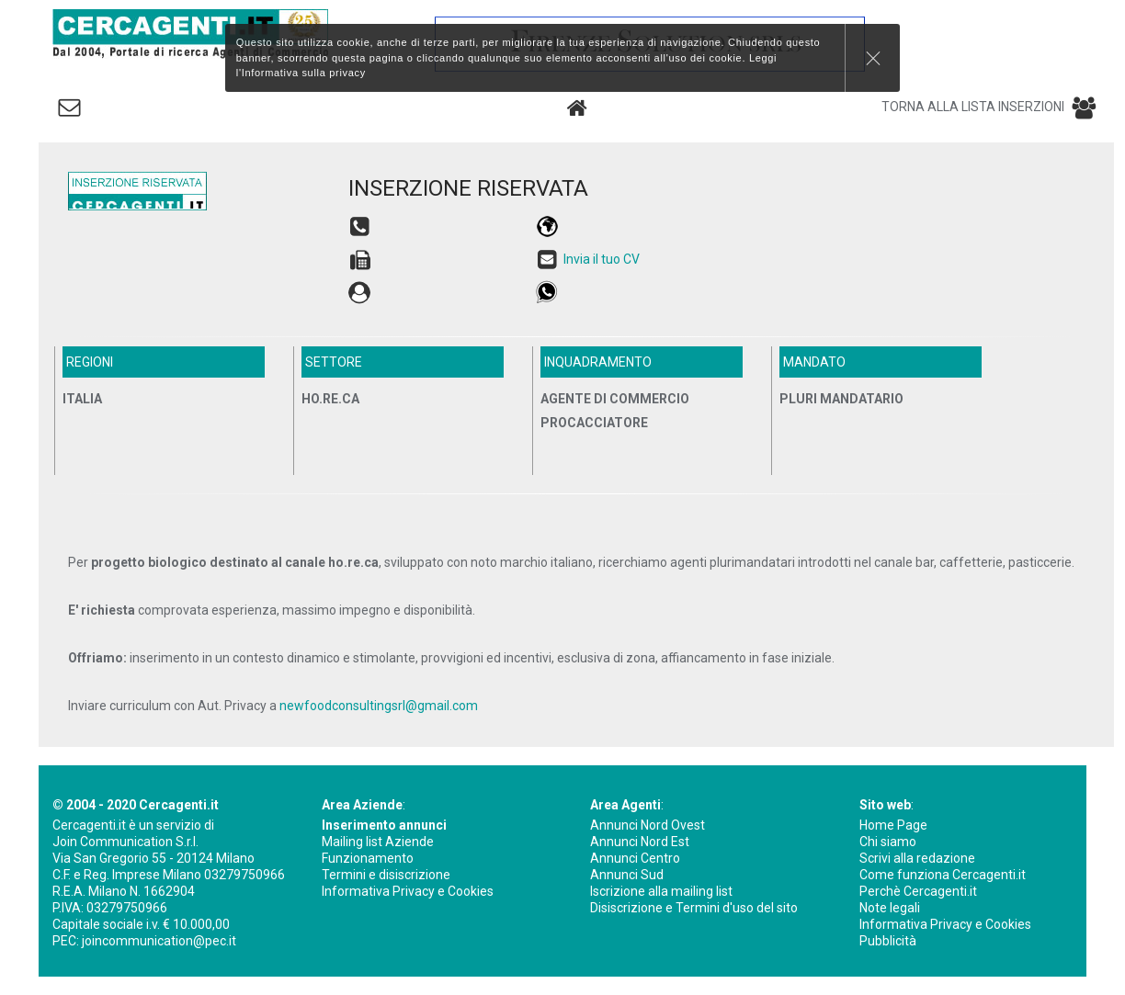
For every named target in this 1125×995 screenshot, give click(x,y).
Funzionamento (368, 858)
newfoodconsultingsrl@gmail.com (378, 705)
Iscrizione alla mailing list (661, 891)
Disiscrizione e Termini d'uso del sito (694, 907)
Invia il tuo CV (601, 259)
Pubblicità (887, 940)
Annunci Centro (635, 858)
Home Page (893, 825)
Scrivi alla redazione (917, 858)
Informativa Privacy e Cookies (408, 891)
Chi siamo (887, 841)
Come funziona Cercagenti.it (942, 874)
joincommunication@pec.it (159, 940)
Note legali (889, 907)
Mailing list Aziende (378, 841)
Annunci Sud (627, 874)
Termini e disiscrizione (386, 874)
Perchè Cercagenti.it (918, 891)
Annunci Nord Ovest (647, 825)
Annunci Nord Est (639, 841)
